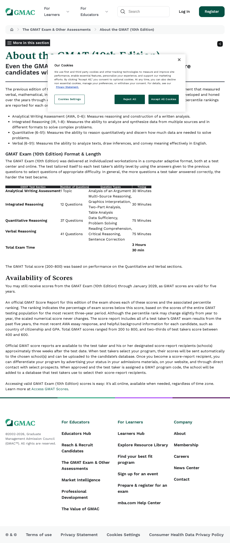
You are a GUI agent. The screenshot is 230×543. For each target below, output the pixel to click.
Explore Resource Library (143, 444)
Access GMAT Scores (49, 389)
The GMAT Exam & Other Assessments (56, 29)
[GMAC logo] (30, 422)
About (180, 433)
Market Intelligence (81, 479)
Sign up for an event (138, 473)
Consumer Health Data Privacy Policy (186, 534)
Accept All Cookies (163, 99)
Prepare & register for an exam (142, 488)
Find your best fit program (135, 459)
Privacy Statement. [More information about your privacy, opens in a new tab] (67, 87)
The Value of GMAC (80, 508)
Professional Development (75, 494)
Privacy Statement (79, 534)
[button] (11, 29)
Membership (186, 444)
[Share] (220, 44)
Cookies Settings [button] (123, 534)
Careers (181, 456)
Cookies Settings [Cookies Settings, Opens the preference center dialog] (69, 99)
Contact (182, 479)
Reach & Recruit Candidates (77, 447)
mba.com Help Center (139, 502)
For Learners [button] (57, 11)
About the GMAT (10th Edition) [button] (127, 29)
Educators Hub (76, 433)
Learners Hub (131, 433)
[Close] (179, 60)
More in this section (31, 43)
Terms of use (39, 534)
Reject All (129, 99)
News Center (186, 467)
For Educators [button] (94, 11)
